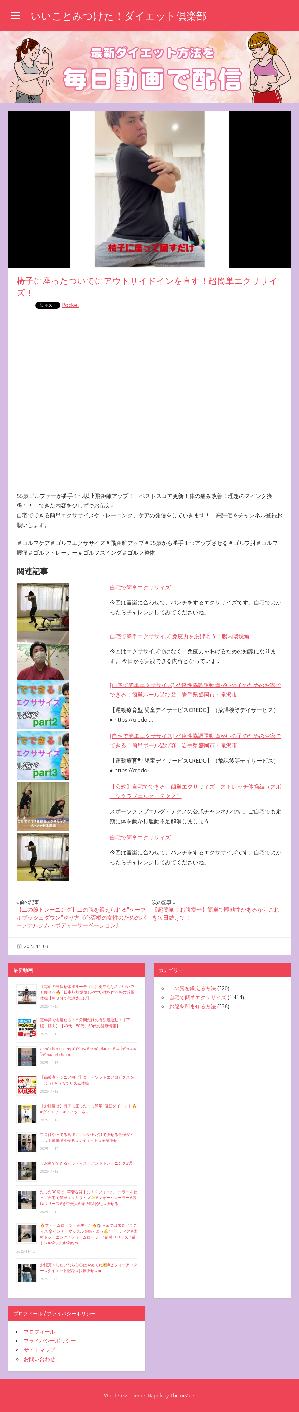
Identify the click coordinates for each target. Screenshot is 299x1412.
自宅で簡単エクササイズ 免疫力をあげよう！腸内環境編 (179, 636)
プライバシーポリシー (50, 1340)
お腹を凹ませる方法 (192, 1006)
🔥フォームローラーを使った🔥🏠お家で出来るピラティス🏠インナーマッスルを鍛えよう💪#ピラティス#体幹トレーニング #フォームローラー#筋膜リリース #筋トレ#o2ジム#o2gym (88, 1234)
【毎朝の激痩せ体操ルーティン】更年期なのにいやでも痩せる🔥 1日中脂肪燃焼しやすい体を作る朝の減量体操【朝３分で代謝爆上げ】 (87, 992)
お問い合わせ (39, 1359)
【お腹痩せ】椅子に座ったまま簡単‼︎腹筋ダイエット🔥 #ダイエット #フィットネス (88, 1108)
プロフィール (39, 1331)
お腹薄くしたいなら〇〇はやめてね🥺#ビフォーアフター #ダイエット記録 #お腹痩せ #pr (88, 1267)
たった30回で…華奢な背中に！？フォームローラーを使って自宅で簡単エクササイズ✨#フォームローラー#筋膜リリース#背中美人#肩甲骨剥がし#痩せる (88, 1197)
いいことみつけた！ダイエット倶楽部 (121, 15)
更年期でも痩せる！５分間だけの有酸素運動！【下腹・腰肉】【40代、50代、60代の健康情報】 (85, 1023)
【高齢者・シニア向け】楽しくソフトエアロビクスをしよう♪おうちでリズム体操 (87, 1080)
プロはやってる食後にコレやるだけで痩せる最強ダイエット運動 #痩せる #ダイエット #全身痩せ (87, 1137)
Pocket (70, 305)
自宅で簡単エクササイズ (140, 587)
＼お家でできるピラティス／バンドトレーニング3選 (86, 1163)
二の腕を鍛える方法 (192, 988)
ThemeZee (182, 1395)
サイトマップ (39, 1349)
